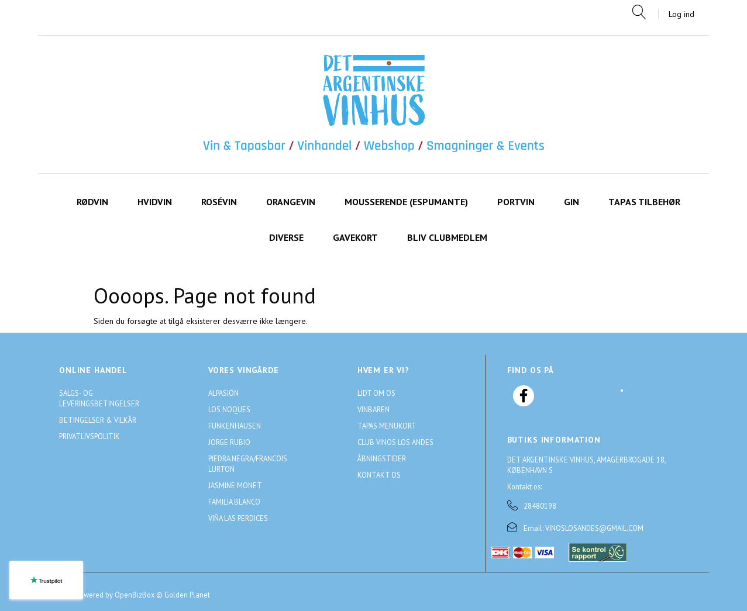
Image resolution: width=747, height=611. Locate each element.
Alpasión (223, 393)
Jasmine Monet (235, 485)
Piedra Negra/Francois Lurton (247, 464)
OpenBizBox (134, 594)
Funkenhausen (234, 425)
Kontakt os (379, 474)
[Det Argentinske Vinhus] (373, 104)
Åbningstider (381, 458)
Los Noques (229, 409)
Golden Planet (187, 594)
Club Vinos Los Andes (395, 442)
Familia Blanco (234, 501)
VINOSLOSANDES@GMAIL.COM (594, 528)
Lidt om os (376, 393)
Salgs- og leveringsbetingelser (99, 398)
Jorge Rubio (229, 442)
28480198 (540, 505)
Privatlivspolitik (89, 436)
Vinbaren (373, 409)
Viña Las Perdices (238, 518)
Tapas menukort (386, 425)
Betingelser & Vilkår (97, 419)
